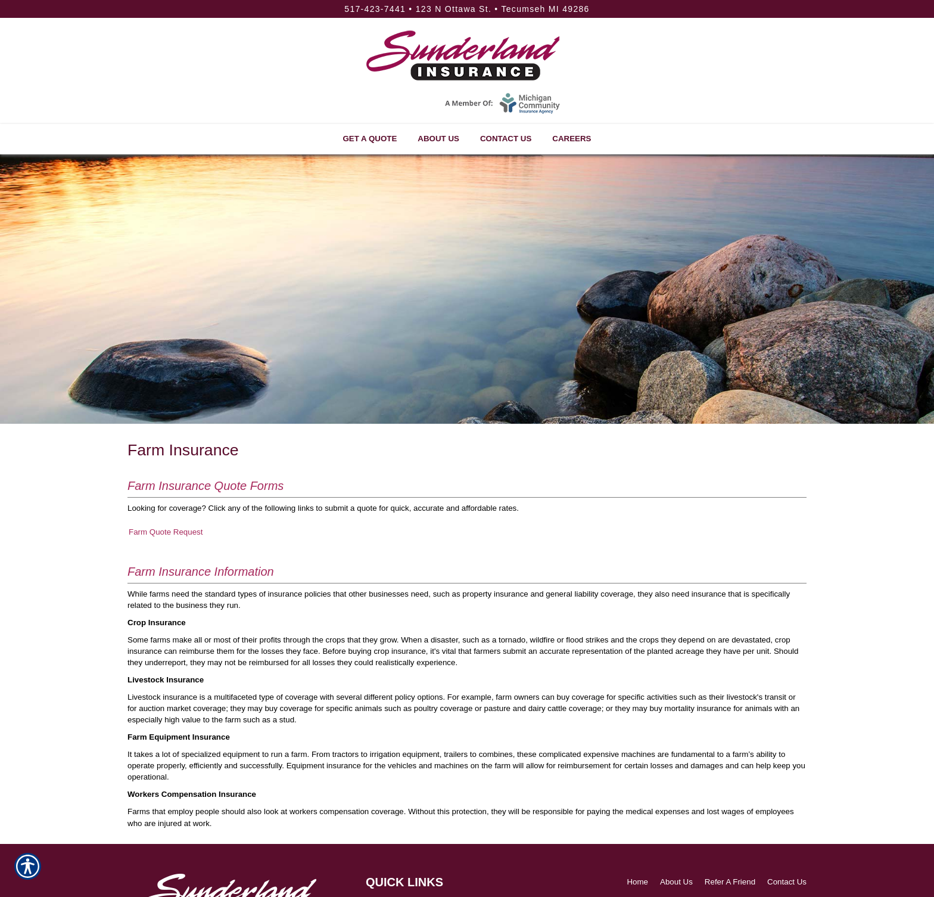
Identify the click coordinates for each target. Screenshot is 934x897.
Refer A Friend (730, 881)
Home (637, 881)
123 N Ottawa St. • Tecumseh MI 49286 (503, 9)
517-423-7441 (375, 9)
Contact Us (787, 881)
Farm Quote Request (166, 531)
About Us (676, 881)
